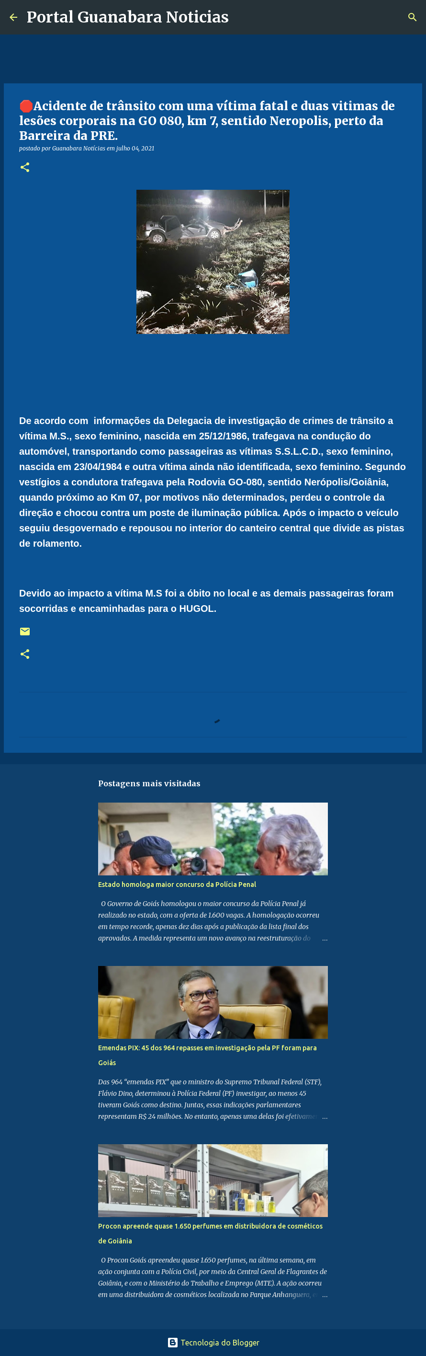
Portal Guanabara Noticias (128, 17)
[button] (25, 167)
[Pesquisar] (242, 17)
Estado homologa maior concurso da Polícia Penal (177, 884)
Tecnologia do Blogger (213, 1342)
